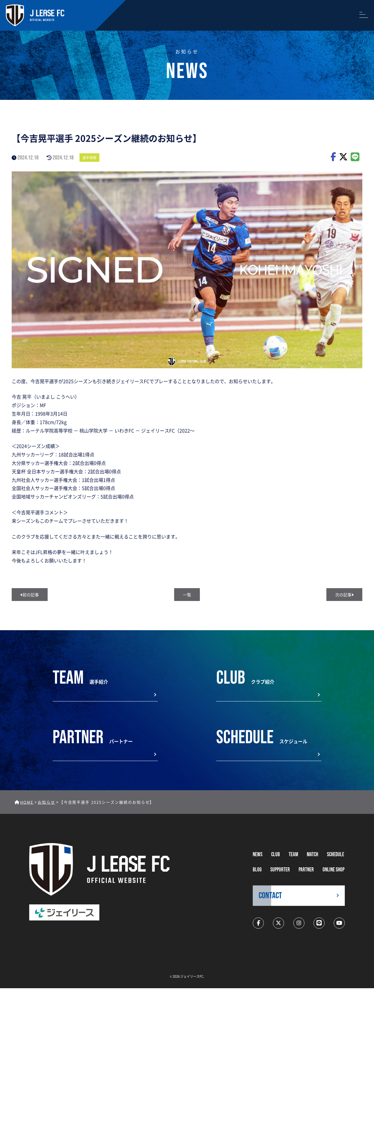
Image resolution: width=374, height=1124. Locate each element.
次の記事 (344, 594)
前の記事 (29, 594)
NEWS (257, 854)
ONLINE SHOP (333, 869)
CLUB (275, 854)
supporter (280, 869)
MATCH (312, 854)
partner (306, 869)
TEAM (293, 854)
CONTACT (270, 895)
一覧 (187, 594)
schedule (335, 854)
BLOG (257, 869)
